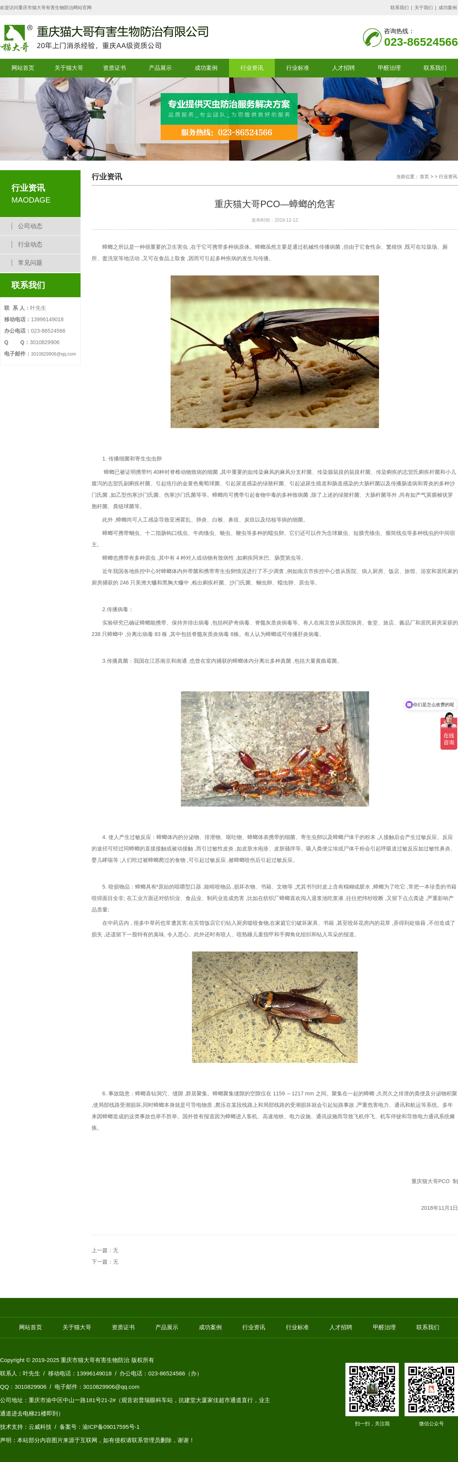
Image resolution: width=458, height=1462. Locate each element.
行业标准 (297, 67)
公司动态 (30, 226)
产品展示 (160, 67)
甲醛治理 (389, 67)
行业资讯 (251, 67)
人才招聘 (343, 67)
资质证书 (114, 67)
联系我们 (399, 7)
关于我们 (423, 7)
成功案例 (448, 7)
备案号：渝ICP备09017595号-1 (100, 1426)
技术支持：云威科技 (26, 1426)
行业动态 (30, 244)
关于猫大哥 (69, 67)
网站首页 (22, 67)
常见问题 (30, 262)
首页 (424, 176)
